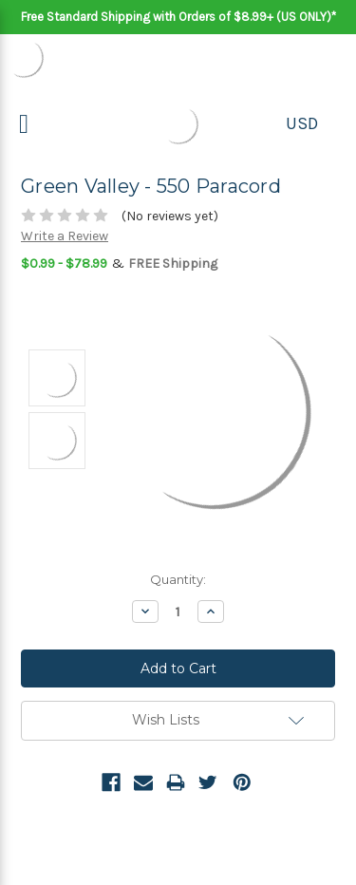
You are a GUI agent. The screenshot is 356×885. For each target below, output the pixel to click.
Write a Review (64, 236)
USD (302, 123)
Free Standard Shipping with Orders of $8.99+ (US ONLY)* (178, 16)
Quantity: (178, 579)
